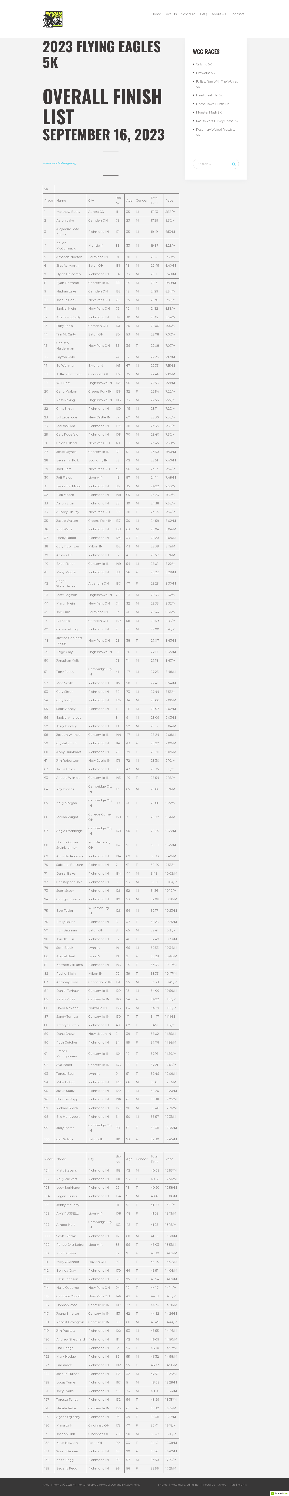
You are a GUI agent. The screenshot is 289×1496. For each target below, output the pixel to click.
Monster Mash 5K (209, 112)
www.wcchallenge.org (60, 163)
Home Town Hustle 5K (212, 103)
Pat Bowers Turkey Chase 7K (217, 120)
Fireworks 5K (205, 73)
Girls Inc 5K (204, 64)
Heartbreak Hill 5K (209, 95)
